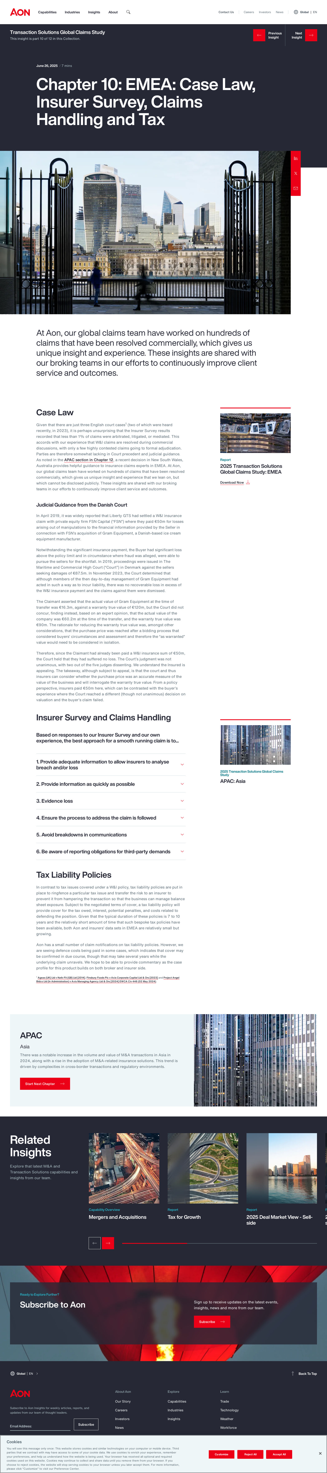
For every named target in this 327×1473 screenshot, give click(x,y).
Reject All (250, 1454)
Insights (94, 12)
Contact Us (226, 12)
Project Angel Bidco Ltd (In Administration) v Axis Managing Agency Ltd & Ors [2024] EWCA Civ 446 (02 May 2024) (107, 979)
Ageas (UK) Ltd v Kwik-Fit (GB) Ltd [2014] (61, 977)
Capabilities (47, 12)
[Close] (320, 1453)
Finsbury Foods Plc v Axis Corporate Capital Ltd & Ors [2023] (122, 977)
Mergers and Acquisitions (117, 1217)
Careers (249, 12)
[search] (128, 12)
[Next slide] (108, 1243)
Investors (265, 12)
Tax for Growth (184, 1217)
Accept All (279, 1454)
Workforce (228, 1427)
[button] (45, 1084)
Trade (224, 1401)
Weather (226, 1418)
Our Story (123, 1401)
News (279, 12)
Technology (229, 1410)
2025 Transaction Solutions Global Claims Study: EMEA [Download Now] (251, 469)
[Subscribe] (212, 1322)
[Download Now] (235, 482)
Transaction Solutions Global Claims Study (57, 32)
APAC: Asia (232, 781)
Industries (72, 12)
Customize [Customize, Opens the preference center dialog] (221, 1454)
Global (305, 12)
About (113, 12)
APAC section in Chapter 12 (88, 459)
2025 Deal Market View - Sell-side (280, 1220)
